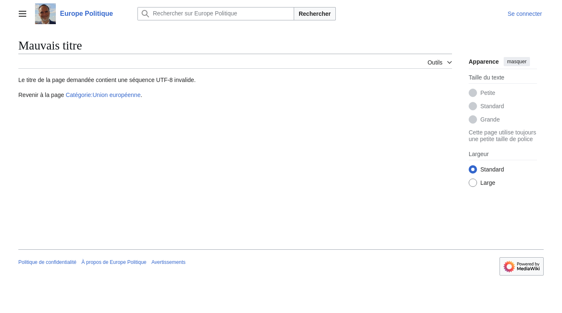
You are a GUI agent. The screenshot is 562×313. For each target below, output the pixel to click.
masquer (517, 62)
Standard (492, 106)
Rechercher (315, 13)
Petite (487, 92)
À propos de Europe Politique (113, 262)
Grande (490, 119)
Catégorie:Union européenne (103, 95)
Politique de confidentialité (47, 262)
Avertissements (169, 262)
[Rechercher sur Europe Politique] (215, 13)
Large (487, 182)
